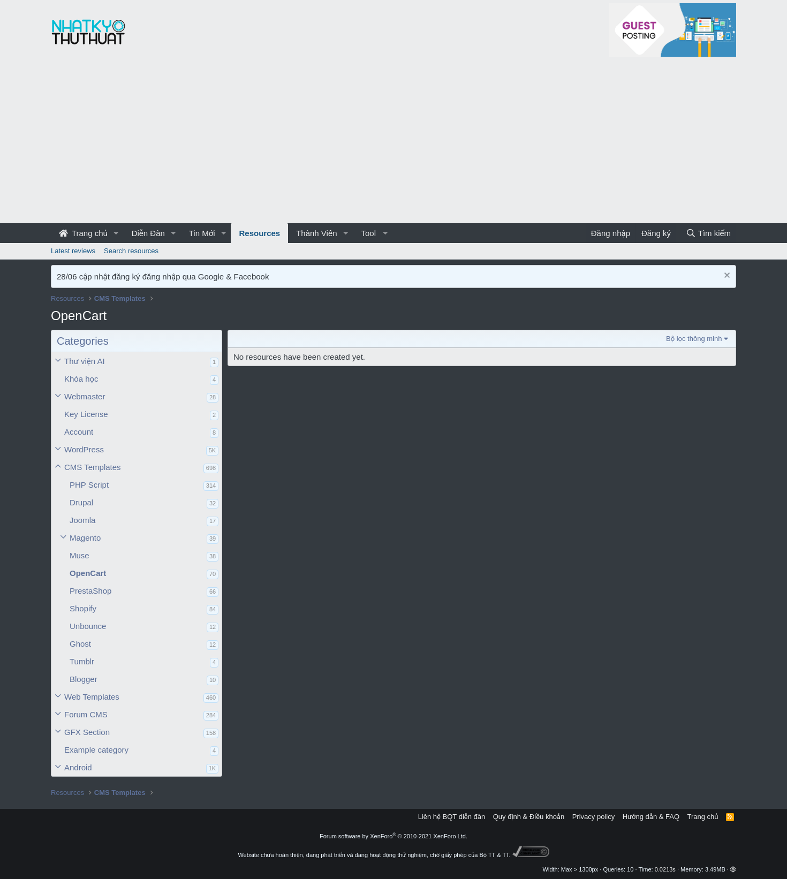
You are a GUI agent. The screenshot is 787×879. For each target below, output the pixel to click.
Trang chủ (83, 233)
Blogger (83, 679)
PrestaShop (90, 590)
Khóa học (81, 378)
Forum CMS (86, 714)
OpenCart (88, 573)
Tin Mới (202, 233)
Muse (79, 555)
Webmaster (84, 396)
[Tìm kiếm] (708, 233)
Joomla (82, 520)
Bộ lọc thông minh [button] (694, 339)
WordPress (84, 449)
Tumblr (82, 661)
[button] (116, 233)
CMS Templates (92, 467)
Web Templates (91, 696)
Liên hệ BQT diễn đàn (452, 817)
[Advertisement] (393, 143)
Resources (259, 233)
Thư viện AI (84, 361)
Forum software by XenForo (393, 836)
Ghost (80, 643)
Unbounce (88, 626)
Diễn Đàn (148, 233)
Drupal (81, 502)
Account (78, 431)
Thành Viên (316, 233)
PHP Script (89, 484)
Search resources (131, 251)
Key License (86, 414)
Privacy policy (593, 817)
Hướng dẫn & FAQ (651, 817)
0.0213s (665, 869)
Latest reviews (73, 251)
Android (78, 767)
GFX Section (87, 732)
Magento (85, 537)
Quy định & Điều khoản (528, 817)
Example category (96, 749)
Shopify (83, 608)
